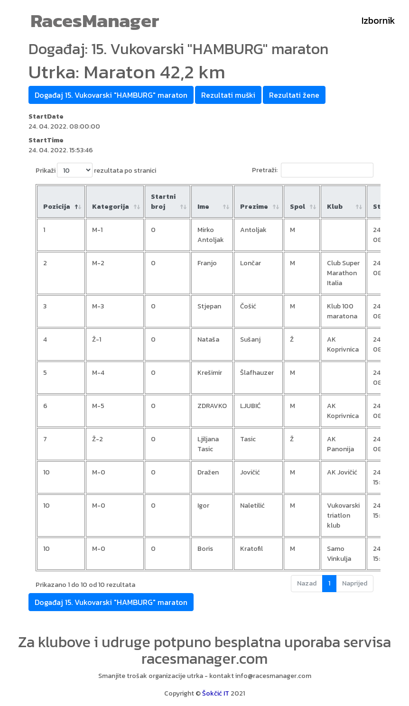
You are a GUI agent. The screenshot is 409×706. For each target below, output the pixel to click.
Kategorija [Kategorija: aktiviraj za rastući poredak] (110, 207)
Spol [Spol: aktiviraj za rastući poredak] (297, 207)
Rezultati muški (228, 95)
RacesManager (94, 20)
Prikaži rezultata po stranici (96, 170)
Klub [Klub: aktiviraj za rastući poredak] (335, 207)
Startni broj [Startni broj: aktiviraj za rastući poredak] (163, 202)
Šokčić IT (215, 693)
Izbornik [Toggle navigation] (378, 20)
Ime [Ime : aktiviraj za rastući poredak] (203, 207)
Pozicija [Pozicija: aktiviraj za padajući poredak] (56, 207)
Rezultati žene (294, 95)
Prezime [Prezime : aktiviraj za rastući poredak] (254, 207)
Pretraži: (312, 170)
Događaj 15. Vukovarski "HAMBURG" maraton (111, 95)
